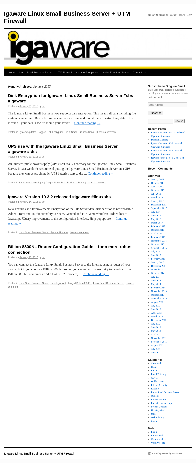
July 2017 (156, 211)
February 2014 (158, 287)
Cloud (154, 367)
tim (43, 106)
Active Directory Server (115, 72)
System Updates (27, 132)
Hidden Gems (157, 381)
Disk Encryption (55, 132)
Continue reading (87, 123)
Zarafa (154, 421)
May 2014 (156, 284)
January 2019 (157, 186)
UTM (154, 413)
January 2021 (157, 179)
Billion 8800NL (84, 283)
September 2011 (159, 341)
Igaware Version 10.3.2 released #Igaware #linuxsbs (59, 196)
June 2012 (156, 327)
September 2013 (159, 298)
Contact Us (139, 72)
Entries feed (157, 435)
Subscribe (155, 112)
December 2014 (158, 266)
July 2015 (156, 251)
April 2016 (156, 233)
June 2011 (156, 352)
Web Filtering (157, 417)
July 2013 (156, 305)
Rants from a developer (31, 182)
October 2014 (157, 273)
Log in (154, 432)
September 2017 (159, 208)
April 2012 (156, 334)
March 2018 (157, 197)
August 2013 (157, 302)
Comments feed (158, 439)
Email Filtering (158, 374)
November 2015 (159, 240)
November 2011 (159, 338)
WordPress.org (158, 442)
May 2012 (156, 331)
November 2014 (159, 269)
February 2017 (158, 226)
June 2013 (156, 309)
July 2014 (156, 276)
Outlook (155, 395)
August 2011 (157, 345)
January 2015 (157, 262)
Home (11, 72)
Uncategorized (58, 283)
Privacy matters (158, 399)
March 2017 (157, 222)
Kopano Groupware (87, 72)
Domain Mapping (159, 139)
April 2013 (156, 312)
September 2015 (159, 248)
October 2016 (157, 229)
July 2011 (156, 349)
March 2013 (157, 316)
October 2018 (157, 190)
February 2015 (158, 258)
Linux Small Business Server (35, 72)
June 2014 (156, 280)
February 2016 (158, 237)
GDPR (154, 377)
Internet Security (159, 385)
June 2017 (156, 215)
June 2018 (156, 193)
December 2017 (158, 204)
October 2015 (157, 244)
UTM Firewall (64, 72)
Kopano (155, 388)
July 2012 (156, 323)
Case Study (156, 363)
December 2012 (158, 320)
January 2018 (157, 201)
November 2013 (159, 291)
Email (154, 370)
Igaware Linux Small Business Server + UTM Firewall (39, 453)
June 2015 (156, 255)
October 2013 (157, 294)
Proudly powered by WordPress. (167, 453)
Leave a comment (106, 132)
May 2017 (156, 219)
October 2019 (157, 183)
